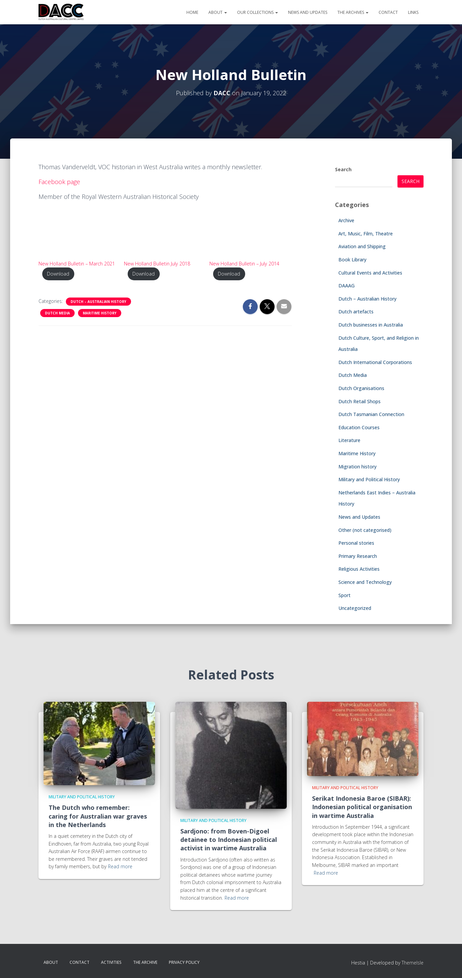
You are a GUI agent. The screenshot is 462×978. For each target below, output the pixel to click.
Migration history (357, 466)
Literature (349, 440)
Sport (344, 595)
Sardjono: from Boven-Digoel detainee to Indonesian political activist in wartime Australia (228, 839)
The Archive (145, 962)
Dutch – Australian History (98, 301)
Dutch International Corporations (375, 362)
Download (58, 274)
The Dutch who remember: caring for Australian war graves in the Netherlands (98, 815)
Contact (388, 12)
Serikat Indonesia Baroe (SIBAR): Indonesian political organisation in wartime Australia (362, 806)
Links (413, 12)
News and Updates (307, 12)
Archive (346, 220)
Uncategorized (354, 608)
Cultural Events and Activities (370, 272)
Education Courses (359, 427)
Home (192, 12)
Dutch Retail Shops (359, 401)
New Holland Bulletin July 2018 (157, 263)
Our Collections (257, 12)
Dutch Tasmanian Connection (371, 414)
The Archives (352, 12)
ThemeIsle (413, 962)
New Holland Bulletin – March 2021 (76, 263)
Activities (111, 962)
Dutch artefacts (356, 311)
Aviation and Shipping (362, 246)
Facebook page (59, 182)
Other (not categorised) (364, 530)
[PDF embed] (79, 232)
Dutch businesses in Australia (370, 324)
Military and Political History (369, 479)
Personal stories (356, 543)
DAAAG (346, 285)
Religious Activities (359, 569)
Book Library (352, 259)
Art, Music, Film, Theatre (365, 233)
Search (343, 169)
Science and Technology (365, 582)
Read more (120, 866)
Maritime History (100, 313)
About (217, 12)
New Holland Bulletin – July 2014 (244, 263)
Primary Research (357, 556)
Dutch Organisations (361, 388)
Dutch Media (57, 313)
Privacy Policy (184, 962)
